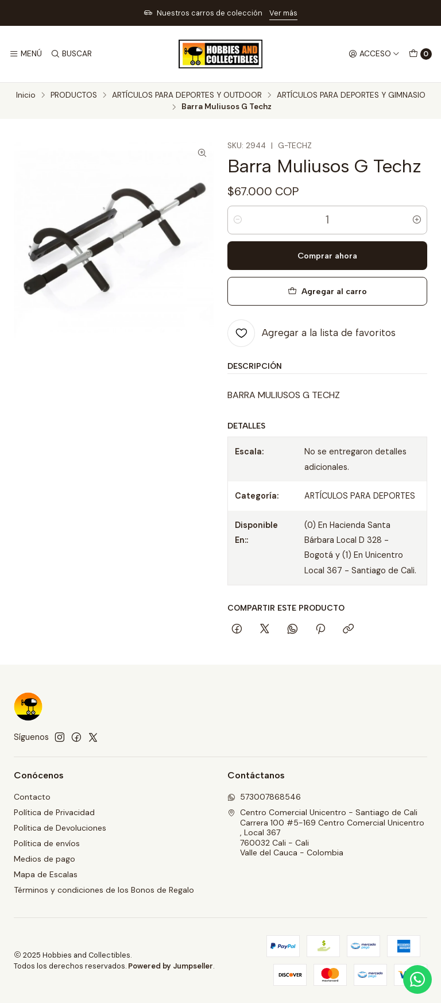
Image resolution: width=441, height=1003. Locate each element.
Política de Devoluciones (60, 828)
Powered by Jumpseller (170, 966)
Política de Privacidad (54, 812)
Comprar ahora (327, 255)
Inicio (26, 95)
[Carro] (420, 54)
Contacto (32, 797)
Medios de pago (44, 859)
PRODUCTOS (74, 95)
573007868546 (264, 797)
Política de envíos (47, 843)
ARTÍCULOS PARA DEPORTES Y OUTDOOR (187, 95)
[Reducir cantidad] (237, 220)
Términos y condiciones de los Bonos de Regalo (104, 890)
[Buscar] (71, 54)
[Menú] (25, 54)
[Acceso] (374, 54)
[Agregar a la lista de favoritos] (311, 333)
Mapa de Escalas (46, 874)
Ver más (283, 13)
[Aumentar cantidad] (417, 220)
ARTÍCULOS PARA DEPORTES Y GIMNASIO (351, 95)
